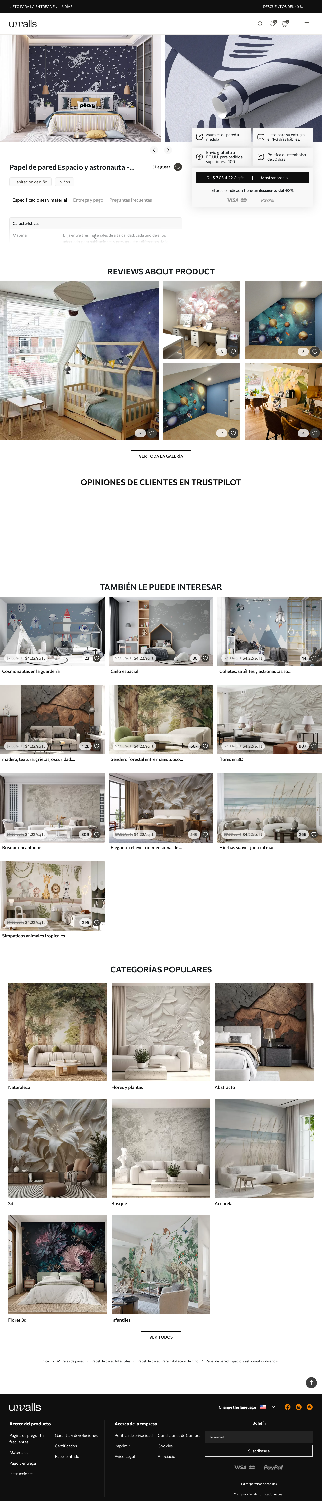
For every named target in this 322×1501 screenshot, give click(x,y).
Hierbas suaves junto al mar (246, 833)
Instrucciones (21, 1458)
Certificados (66, 1431)
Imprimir (122, 1431)
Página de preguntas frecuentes (27, 1424)
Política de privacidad (134, 1420)
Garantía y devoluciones (76, 1420)
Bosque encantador (21, 833)
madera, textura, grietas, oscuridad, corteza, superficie (38, 744)
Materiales (18, 1437)
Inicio (45, 1346)
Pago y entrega (22, 1448)
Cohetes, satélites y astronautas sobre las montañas (256, 656)
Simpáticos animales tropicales (33, 921)
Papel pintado (67, 1441)
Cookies (165, 1431)
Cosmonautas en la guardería (31, 656)
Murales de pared (70, 1346)
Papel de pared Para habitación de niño (167, 1346)
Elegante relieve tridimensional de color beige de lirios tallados (147, 833)
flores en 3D (231, 744)
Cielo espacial (124, 656)
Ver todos (161, 1322)
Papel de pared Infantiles (110, 1346)
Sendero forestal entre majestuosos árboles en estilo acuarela (147, 744)
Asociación (168, 1441)
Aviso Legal (125, 1441)
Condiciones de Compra (179, 1420)
